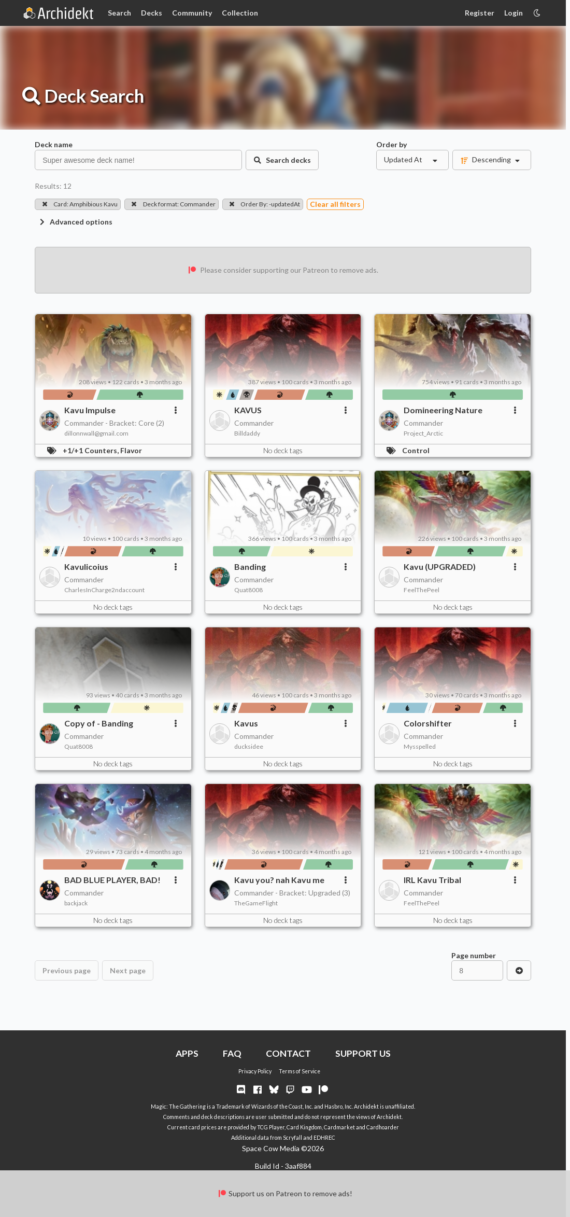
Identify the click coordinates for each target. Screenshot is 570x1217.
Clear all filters (335, 204)
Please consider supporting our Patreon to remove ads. (283, 269)
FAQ (232, 1053)
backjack (76, 903)
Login (513, 12)
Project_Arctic (423, 433)
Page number (473, 955)
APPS (187, 1053)
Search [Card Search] (119, 12)
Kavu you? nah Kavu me (279, 880)
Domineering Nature (443, 410)
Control (416, 450)
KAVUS (248, 410)
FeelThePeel (421, 590)
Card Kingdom (304, 1127)
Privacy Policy (255, 1071)
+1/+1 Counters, (91, 450)
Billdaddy (247, 433)
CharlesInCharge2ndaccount (104, 590)
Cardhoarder (382, 1127)
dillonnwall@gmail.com (96, 433)
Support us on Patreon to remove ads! (285, 1193)
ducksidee (248, 746)
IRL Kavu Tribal (432, 880)
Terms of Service (299, 1071)
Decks (151, 12)
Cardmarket (339, 1127)
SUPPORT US (363, 1053)
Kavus (246, 723)
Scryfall (292, 1138)
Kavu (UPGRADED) (440, 566)
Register (479, 12)
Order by (391, 144)
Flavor (131, 450)
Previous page (66, 970)
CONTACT (288, 1053)
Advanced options (75, 221)
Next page (128, 970)
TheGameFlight (256, 903)
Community (192, 12)
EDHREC (324, 1138)
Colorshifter (428, 723)
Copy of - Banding (98, 723)
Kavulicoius (86, 566)
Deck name (54, 144)
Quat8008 (248, 590)
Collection (240, 12)
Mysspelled (420, 746)
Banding (250, 566)
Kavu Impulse (90, 410)
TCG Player (270, 1127)
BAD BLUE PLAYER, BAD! (112, 880)
